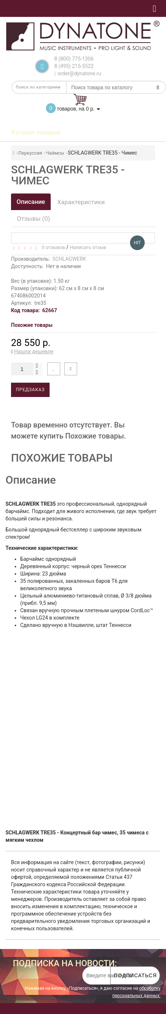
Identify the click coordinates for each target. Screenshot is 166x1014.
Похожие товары (32, 325)
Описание (31, 201)
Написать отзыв (88, 247)
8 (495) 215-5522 (74, 66)
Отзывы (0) (33, 218)
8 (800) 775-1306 (74, 59)
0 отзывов (52, 247)
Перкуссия (30, 153)
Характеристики (81, 202)
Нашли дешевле (34, 351)
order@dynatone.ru (77, 73)
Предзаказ (30, 389)
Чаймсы (55, 153)
